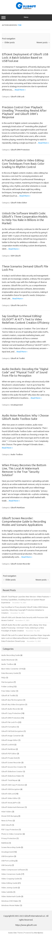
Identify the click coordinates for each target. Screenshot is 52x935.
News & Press (6, 821)
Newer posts (43, 42)
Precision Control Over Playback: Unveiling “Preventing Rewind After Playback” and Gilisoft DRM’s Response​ (24, 112)
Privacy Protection (8, 838)
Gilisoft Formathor (8, 727)
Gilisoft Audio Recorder (10, 709)
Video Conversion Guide (11, 874)
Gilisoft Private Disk (9, 758)
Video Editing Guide (9, 883)
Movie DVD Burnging (9, 816)
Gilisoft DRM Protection (20, 150)
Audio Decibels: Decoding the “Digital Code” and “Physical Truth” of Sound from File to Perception (25, 372)
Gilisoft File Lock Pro (19, 305)
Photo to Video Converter (11, 834)
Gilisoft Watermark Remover (12, 807)
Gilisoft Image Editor (9, 740)
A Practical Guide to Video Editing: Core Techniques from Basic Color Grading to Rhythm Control (23, 164)
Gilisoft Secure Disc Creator (12, 767)
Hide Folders (6, 812)
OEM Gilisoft (16, 256)
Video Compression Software (13, 870)
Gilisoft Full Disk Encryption (12, 731)
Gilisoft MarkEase (18, 507)
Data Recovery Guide (9, 673)
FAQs (3, 677)
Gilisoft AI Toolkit (18, 358)
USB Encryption (7, 856)
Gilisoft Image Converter (11, 736)
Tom (19, 25)
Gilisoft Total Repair (9, 780)
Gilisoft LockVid (7, 745)
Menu (26, 17)
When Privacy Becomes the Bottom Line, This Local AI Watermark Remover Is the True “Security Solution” (24, 470)
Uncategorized (17, 405)
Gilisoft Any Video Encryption (13, 704)
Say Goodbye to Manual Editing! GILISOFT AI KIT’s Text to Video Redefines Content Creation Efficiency (25, 319)
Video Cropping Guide (10, 879)
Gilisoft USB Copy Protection (12, 785)
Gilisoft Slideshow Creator (11, 771)
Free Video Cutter (8, 691)
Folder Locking (7, 686)
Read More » (20, 90)
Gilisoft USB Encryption (10, 789)
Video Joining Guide (9, 888)
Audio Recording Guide (10, 655)
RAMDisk (4, 843)
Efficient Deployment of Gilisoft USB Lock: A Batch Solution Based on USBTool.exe (25, 57)
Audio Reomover (8, 660)
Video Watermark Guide (11, 896)
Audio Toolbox (17, 454)
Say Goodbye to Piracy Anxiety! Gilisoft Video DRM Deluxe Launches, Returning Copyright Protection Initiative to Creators (24, 610)
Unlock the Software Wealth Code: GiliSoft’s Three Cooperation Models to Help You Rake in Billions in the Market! (25, 218)
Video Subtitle (7, 892)
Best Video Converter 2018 (12, 669)
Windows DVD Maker (9, 901)
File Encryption (7, 682)
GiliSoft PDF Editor (9, 753)
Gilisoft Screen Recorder (20, 564)
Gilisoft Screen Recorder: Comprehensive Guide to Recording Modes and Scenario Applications (24, 521)
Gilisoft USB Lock (17, 96)
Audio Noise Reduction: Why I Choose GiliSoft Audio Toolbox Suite (25, 417)
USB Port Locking (8, 861)
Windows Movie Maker (10, 905)
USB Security (6, 865)
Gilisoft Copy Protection (11, 713)
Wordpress (38, 933)
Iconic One (12, 933)
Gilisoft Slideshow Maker (11, 776)
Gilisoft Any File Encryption (12, 700)
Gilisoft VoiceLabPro (9, 803)
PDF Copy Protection (9, 829)
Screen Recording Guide (11, 847)
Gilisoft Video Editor (19, 203)
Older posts (8, 42)
